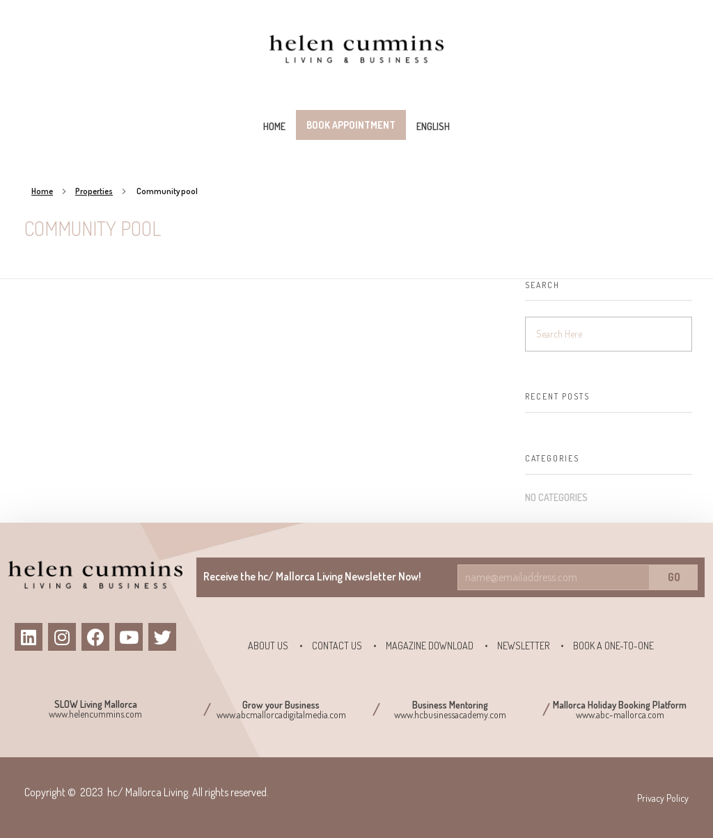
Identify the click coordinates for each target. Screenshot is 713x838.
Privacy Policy (663, 798)
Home (42, 191)
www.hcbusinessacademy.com (450, 714)
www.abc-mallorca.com (620, 714)
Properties (94, 191)
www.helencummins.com (95, 714)
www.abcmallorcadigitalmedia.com (281, 714)
